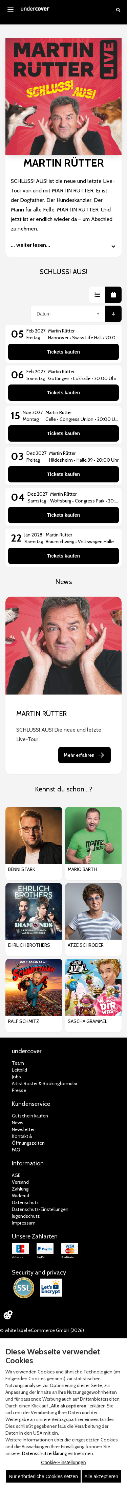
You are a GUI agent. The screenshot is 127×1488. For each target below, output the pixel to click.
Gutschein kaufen (30, 1116)
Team (18, 1063)
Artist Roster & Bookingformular (44, 1083)
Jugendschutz (26, 1216)
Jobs (16, 1077)
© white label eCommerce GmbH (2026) (42, 1330)
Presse (19, 1090)
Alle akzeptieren (101, 1476)
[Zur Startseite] (35, 10)
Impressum (24, 1223)
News (17, 1122)
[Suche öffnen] (118, 10)
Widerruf (20, 1196)
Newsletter (23, 1129)
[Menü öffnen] (10, 9)
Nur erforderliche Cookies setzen (43, 1476)
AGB (16, 1175)
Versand (20, 1182)
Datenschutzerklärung (44, 1453)
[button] (97, 295)
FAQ (16, 1150)
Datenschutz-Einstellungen (40, 1209)
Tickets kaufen (63, 352)
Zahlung (20, 1189)
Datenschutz (25, 1202)
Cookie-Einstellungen (63, 1462)
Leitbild (19, 1070)
